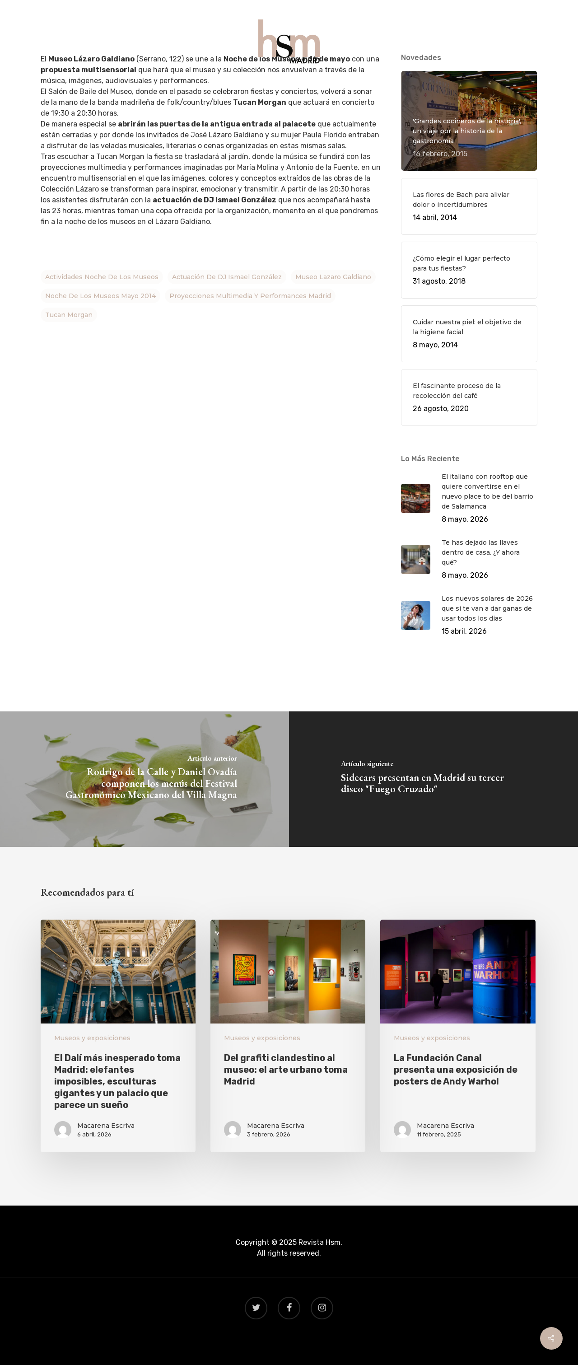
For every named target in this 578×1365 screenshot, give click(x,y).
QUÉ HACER (201, 86)
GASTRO (249, 86)
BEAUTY (329, 86)
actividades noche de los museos (101, 277)
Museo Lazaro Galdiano (333, 277)
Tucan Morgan (69, 315)
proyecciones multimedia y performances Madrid (250, 296)
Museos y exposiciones (92, 1038)
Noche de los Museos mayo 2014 (100, 296)
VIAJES (289, 86)
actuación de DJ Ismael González (227, 277)
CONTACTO (377, 86)
